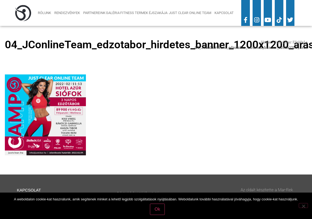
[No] (303, 205)
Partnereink (94, 13)
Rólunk (46, 13)
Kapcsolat (224, 13)
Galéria (113, 13)
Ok (157, 209)
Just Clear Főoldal (289, 42)
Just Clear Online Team (191, 13)
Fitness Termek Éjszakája (144, 13)
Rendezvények (68, 13)
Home (266, 42)
